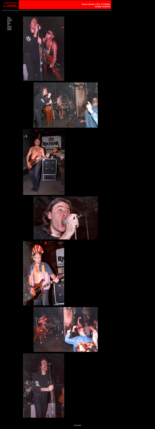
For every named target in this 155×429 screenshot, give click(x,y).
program (9, 20)
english (9, 29)
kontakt (9, 28)
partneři (9, 26)
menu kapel (77, 425)
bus (8, 25)
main (8, 17)
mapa (8, 23)
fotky (8, 22)
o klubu (9, 19)
